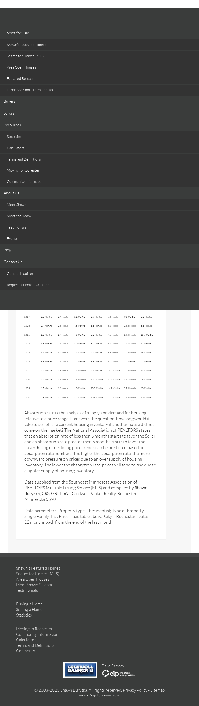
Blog (7, 250)
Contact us (25, 651)
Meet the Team (19, 216)
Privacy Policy (135, 690)
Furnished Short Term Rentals (30, 90)
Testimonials (16, 227)
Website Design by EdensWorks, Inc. (100, 695)
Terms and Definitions (24, 159)
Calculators (15, 148)
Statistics (14, 137)
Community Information (25, 182)
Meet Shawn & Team (34, 585)
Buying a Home (29, 604)
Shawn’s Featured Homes (26, 45)
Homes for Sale (16, 33)
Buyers (9, 101)
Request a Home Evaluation (28, 285)
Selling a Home (29, 609)
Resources (12, 125)
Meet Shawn (16, 205)
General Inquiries (20, 273)
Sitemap (157, 690)
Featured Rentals (20, 79)
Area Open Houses (21, 67)
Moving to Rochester (23, 170)
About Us (11, 193)
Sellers (9, 113)
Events (12, 239)
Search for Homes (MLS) (26, 56)
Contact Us (13, 262)
